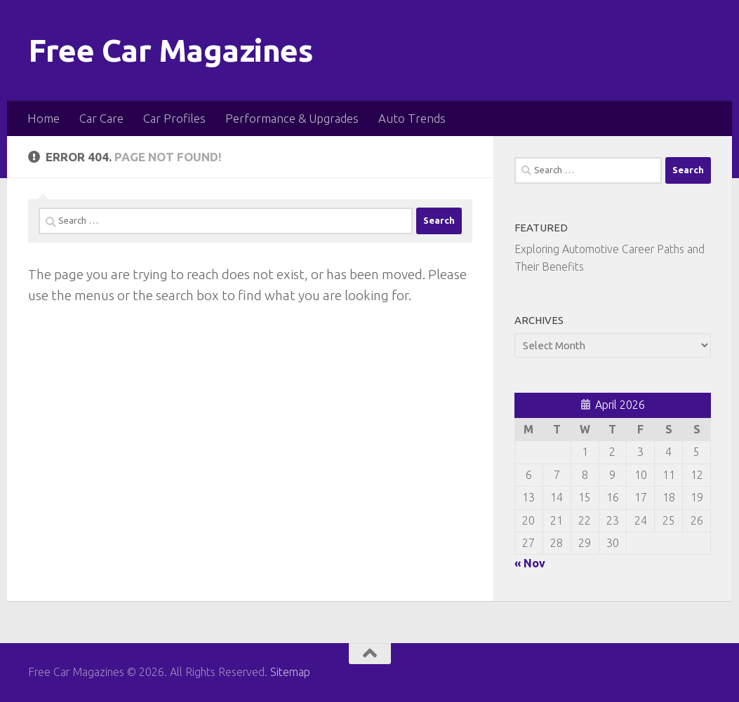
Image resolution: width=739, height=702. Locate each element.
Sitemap (290, 672)
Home (43, 118)
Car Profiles (174, 118)
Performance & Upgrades (292, 118)
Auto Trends (412, 118)
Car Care (101, 118)
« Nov (529, 563)
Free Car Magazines (170, 50)
